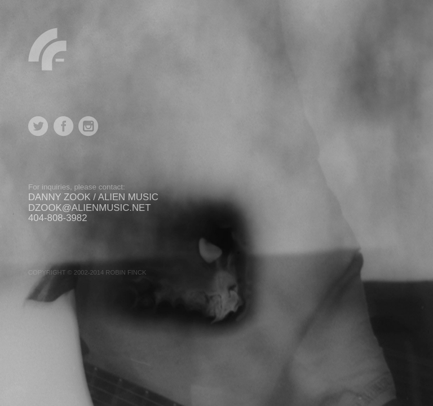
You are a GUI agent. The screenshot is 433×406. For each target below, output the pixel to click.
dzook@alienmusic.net (89, 207)
